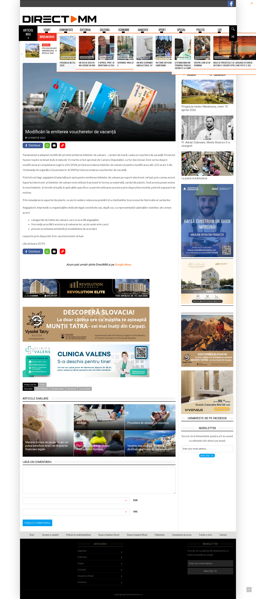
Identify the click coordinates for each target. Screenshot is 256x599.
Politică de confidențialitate (78, 534)
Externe (82, 582)
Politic (212, 45)
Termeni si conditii (50, 534)
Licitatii (82, 569)
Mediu (46, 45)
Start (31, 534)
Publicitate (160, 534)
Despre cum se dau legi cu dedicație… (217, 49)
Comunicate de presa (181, 534)
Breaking (47, 37)
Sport (170, 45)
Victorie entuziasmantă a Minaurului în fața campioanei (176, 52)
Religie (88, 45)
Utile (42, 384)
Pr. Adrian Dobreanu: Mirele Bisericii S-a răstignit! (94, 51)
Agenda (82, 550)
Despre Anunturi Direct (108, 534)
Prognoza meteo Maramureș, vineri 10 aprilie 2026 (53, 51)
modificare (57, 388)
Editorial (82, 556)
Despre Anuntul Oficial (137, 534)
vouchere (84, 388)
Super (81, 563)
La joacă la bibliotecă (131, 49)
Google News (123, 264)
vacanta (71, 388)
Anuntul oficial (85, 575)
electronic (42, 388)
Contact (223, 534)
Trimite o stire (205, 534)
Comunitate (132, 45)
